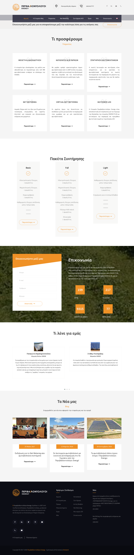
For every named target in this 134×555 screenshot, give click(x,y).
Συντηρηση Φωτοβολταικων (104, 60)
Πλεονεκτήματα (31, 537)
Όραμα (58, 504)
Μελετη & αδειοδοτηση (29, 60)
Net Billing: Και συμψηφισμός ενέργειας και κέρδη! (107, 517)
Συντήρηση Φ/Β (78, 18)
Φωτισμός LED (78, 511)
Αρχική (26, 18)
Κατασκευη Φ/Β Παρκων (67, 60)
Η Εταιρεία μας (38, 18)
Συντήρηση (77, 500)
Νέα (97, 18)
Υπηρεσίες (51, 18)
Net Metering (64, 18)
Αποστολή (30, 304)
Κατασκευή (77, 497)
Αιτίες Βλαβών (78, 504)
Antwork (66, 550)
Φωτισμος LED (104, 102)
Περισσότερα (30, 84)
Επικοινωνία (107, 18)
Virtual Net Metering (67, 102)
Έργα (89, 18)
